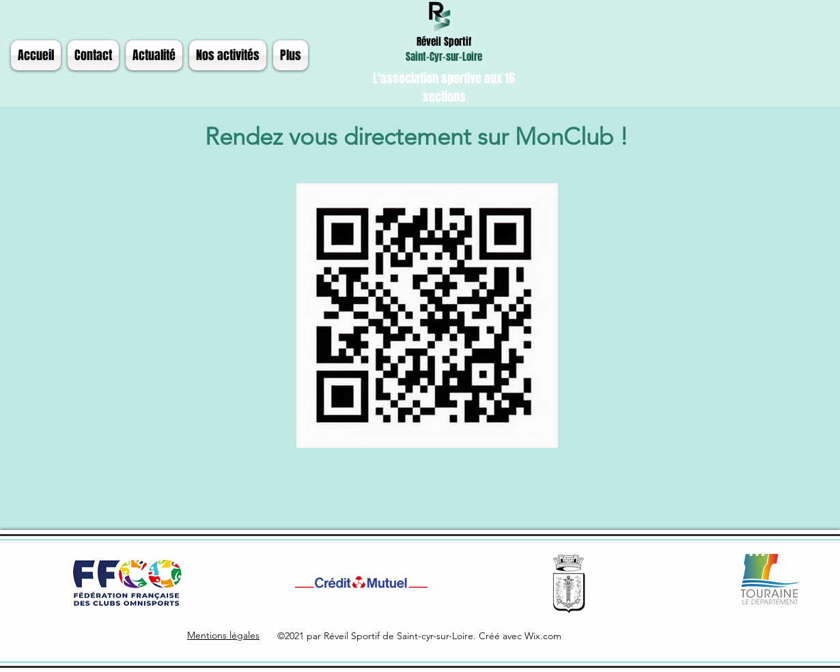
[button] (154, 55)
